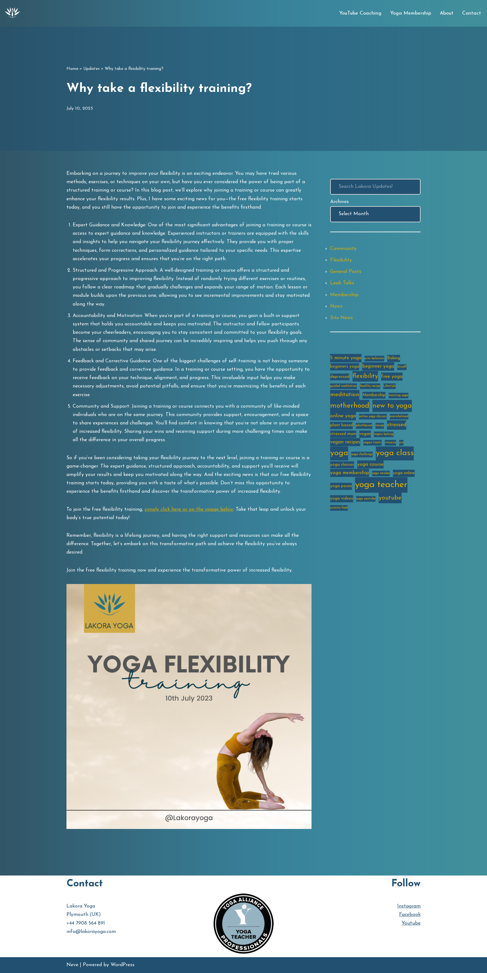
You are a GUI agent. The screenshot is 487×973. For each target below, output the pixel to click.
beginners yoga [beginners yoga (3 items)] (344, 366)
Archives (339, 201)
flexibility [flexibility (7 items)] (365, 376)
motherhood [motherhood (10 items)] (349, 406)
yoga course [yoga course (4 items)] (370, 464)
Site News (341, 317)
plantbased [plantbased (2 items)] (364, 425)
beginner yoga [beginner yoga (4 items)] (378, 366)
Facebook (410, 914)
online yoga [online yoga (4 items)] (343, 416)
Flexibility (341, 260)
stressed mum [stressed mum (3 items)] (343, 434)
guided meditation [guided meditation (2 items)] (343, 386)
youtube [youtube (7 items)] (390, 498)
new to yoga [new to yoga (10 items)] (392, 406)
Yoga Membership (410, 13)
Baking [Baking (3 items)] (393, 358)
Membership (344, 294)
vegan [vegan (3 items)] (365, 434)
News (336, 306)
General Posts (345, 271)
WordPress (122, 964)
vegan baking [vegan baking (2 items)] (384, 434)
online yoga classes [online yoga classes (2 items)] (373, 416)
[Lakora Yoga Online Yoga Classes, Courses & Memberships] (12, 13)
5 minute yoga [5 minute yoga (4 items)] (346, 357)
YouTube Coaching (360, 13)
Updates (91, 68)
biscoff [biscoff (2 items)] (402, 367)
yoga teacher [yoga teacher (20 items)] (381, 484)
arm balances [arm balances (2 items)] (374, 358)
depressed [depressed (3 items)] (339, 377)
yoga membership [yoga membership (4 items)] (349, 472)
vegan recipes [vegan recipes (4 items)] (345, 442)
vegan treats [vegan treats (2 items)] (372, 442)
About (446, 13)
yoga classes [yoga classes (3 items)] (342, 465)
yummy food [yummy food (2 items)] (339, 507)
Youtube (411, 923)
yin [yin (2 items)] (401, 442)
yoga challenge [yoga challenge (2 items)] (362, 454)
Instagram (409, 906)
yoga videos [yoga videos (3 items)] (341, 498)
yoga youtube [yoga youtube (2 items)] (365, 498)
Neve (72, 964)
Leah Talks (342, 283)
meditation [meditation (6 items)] (344, 395)
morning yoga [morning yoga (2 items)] (398, 395)
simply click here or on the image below (188, 509)
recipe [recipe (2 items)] (379, 425)
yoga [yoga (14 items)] (339, 453)
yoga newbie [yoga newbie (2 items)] (381, 473)
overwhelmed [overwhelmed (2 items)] (399, 416)
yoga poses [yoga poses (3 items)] (341, 486)
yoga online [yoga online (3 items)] (404, 473)
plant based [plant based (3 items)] (341, 425)
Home (72, 68)
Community (343, 248)
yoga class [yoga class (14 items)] (395, 453)
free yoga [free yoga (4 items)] (392, 376)
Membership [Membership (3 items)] (373, 395)
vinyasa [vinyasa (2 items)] (390, 442)
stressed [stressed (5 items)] (396, 425)
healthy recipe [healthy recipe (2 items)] (370, 386)
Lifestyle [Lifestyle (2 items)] (389, 386)
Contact (471, 13)
